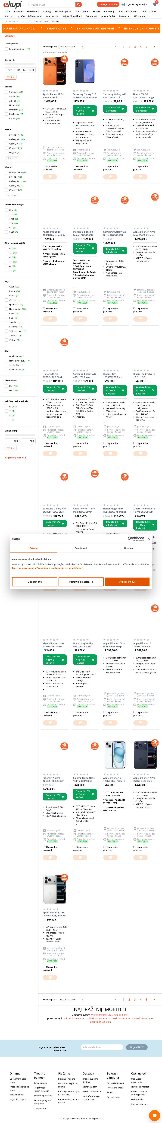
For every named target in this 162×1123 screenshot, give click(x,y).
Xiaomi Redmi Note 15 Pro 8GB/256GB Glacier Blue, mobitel (144, 510)
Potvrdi (10, 77)
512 (11, 214)
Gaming (47, 11)
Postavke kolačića (81, 581)
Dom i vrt (8, 16)
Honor (12, 105)
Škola (7, 11)
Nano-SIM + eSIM (17, 360)
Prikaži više (11, 158)
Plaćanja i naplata (66, 1078)
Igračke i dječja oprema (29, 16)
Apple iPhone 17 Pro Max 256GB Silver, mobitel (84, 510)
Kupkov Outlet (108, 16)
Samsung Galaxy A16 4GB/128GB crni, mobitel (114, 96)
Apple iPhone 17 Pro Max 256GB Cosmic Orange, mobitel (144, 233)
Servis (110, 1092)
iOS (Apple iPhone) (118, 1014)
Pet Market (91, 16)
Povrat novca (113, 1097)
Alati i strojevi (149, 11)
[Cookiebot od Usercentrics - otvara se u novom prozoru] (130, 538)
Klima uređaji (82, 11)
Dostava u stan (90, 1086)
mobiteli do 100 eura (74, 1018)
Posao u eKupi (17, 1094)
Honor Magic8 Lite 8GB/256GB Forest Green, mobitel (83, 645)
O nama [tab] (128, 548)
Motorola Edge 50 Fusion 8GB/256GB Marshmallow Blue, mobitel (83, 233)
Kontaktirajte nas (139, 1104)
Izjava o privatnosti (140, 1086)
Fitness (96, 11)
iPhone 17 (14, 134)
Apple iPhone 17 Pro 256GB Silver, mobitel (54, 914)
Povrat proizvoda (115, 1087)
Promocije (124, 16)
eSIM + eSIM (15, 369)
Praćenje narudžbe (108, 4)
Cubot (12, 118)
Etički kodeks (137, 1099)
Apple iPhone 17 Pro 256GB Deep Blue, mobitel (144, 779)
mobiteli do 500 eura (100, 1021)
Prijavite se (137, 1047)
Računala (18, 11)
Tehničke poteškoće (43, 1095)
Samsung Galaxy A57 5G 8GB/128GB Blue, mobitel (54, 510)
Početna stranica (11, 21)
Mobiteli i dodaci (42, 21)
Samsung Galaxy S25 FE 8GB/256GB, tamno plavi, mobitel (85, 96)
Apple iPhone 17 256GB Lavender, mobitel (142, 645)
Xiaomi (12, 100)
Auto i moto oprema (128, 11)
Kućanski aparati (63, 11)
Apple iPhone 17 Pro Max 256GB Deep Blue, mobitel (114, 645)
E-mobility (109, 11)
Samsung (13, 91)
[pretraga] (78, 4)
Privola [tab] (34, 548)
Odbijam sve (35, 581)
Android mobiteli (99, 1014)
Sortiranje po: (50, 46)
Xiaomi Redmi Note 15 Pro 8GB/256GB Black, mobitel (53, 645)
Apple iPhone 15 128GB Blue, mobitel (114, 779)
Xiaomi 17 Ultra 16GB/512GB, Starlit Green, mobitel (53, 779)
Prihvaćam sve (127, 581)
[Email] (102, 1047)
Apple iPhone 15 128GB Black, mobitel (54, 233)
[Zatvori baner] (149, 539)
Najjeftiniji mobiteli (15, 457)
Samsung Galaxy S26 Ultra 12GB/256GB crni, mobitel (114, 233)
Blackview (14, 114)
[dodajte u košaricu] (50, 176)
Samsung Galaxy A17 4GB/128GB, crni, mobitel (84, 375)
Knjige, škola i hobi (72, 16)
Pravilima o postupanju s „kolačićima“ (60, 568)
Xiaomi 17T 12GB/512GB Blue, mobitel (112, 375)
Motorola (13, 109)
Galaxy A (13, 143)
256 (11, 209)
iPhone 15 (14, 148)
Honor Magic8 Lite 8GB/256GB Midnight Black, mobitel (114, 510)
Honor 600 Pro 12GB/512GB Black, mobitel (53, 375)
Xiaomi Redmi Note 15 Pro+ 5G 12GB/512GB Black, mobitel (144, 375)
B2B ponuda (139, 16)
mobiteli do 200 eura (97, 1018)
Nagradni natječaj (18, 1099)
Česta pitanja (40, 1082)
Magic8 (12, 152)
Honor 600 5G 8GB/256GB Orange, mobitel (144, 96)
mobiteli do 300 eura (120, 1018)
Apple (12, 96)
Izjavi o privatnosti (23, 568)
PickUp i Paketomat (92, 1091)
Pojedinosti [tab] (81, 548)
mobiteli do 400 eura (143, 1018)
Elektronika (33, 11)
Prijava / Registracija (134, 4)
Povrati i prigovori (115, 1082)
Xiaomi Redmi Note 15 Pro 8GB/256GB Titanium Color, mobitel (84, 779)
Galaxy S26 (14, 139)
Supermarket (52, 16)
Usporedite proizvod (50, 168)
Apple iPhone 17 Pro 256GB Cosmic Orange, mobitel (53, 96)
